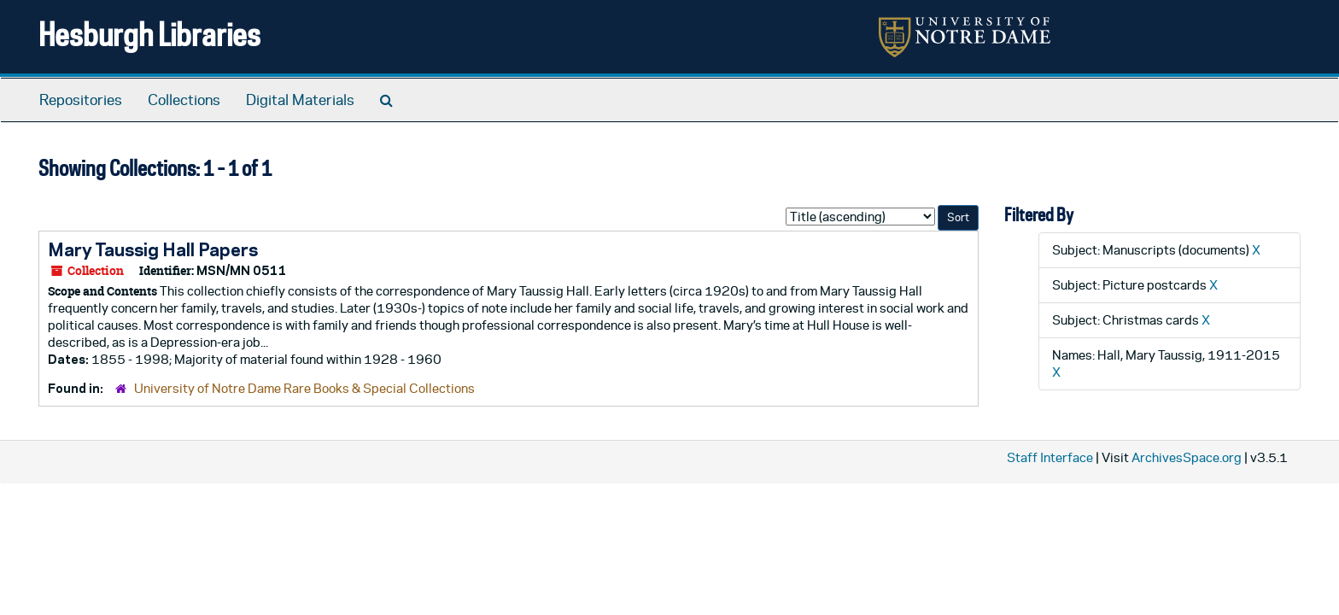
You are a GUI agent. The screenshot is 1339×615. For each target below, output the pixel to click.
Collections (184, 99)
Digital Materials (300, 99)
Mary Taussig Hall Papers (153, 249)
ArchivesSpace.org (1186, 457)
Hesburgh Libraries (149, 34)
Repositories (80, 99)
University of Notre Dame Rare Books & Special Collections (304, 388)
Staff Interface (1050, 457)
